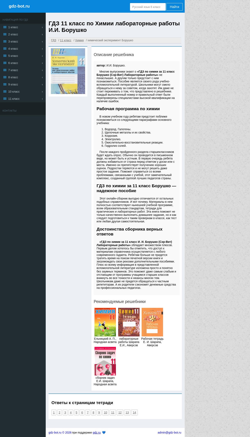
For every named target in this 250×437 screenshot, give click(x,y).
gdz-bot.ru (19, 6)
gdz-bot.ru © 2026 (60, 432)
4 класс (13, 48)
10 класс (14, 91)
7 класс (13, 70)
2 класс (13, 34)
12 (120, 412)
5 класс (13, 55)
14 (134, 412)
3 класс (13, 41)
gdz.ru (97, 432)
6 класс (13, 63)
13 (127, 412)
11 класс (14, 98)
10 (105, 412)
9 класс (13, 84)
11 (112, 412)
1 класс (13, 27)
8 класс (13, 77)
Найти (174, 7)
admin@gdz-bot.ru (169, 432)
